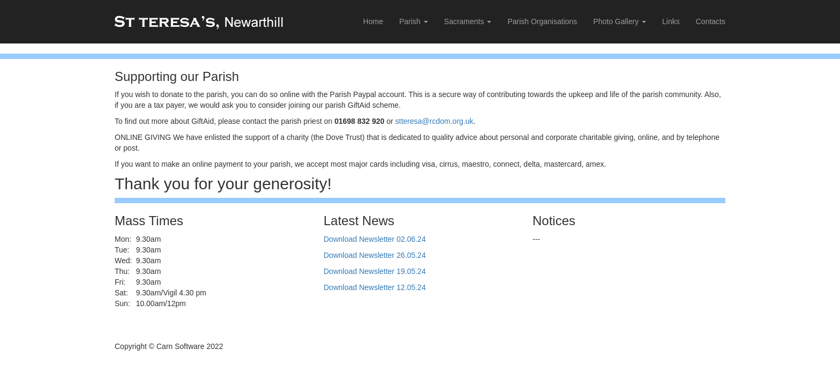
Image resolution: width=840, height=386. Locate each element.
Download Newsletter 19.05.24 (375, 271)
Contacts (710, 21)
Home (373, 21)
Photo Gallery (619, 21)
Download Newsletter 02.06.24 (375, 239)
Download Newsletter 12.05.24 (375, 287)
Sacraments (468, 21)
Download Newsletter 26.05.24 (375, 255)
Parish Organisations (542, 21)
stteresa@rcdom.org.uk (434, 121)
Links (671, 21)
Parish (413, 21)
